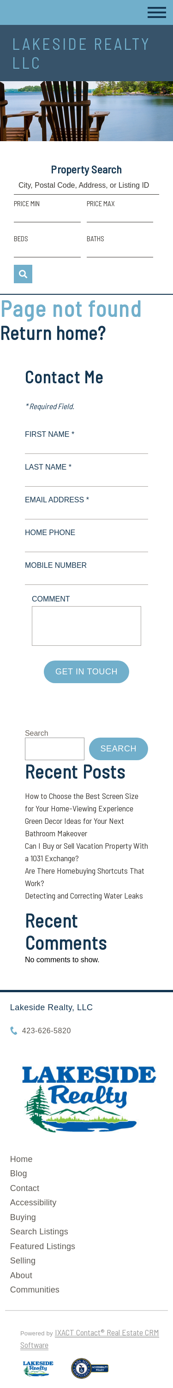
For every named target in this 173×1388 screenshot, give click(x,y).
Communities (35, 1289)
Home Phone (50, 532)
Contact (24, 1188)
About (21, 1275)
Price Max (101, 203)
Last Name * (48, 467)
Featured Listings (42, 1246)
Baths (95, 238)
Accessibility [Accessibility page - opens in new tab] (33, 1202)
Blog (18, 1173)
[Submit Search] (23, 274)
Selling (23, 1260)
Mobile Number (56, 565)
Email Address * (57, 500)
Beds (21, 238)
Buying (23, 1217)
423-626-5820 (46, 1031)
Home (21, 1159)
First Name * (49, 434)
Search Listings (39, 1231)
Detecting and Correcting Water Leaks (84, 895)
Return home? (53, 333)
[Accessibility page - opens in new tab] (90, 1372)
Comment (51, 599)
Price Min (27, 203)
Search (36, 733)
